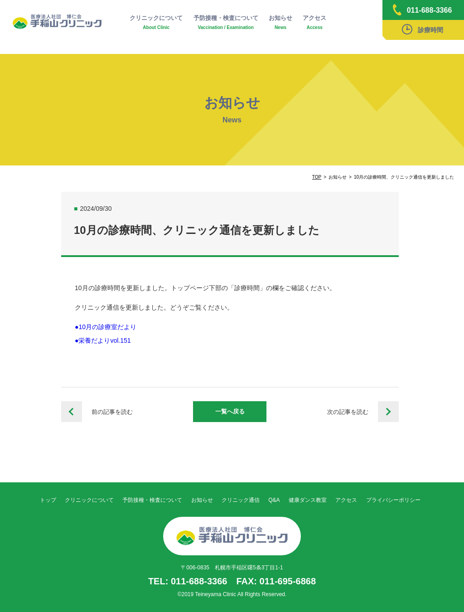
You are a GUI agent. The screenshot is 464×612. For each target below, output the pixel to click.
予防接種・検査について (225, 23)
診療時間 (422, 29)
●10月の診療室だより (105, 326)
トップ (48, 500)
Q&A (274, 500)
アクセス (314, 23)
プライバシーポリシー (393, 500)
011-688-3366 (422, 9)
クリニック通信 (241, 500)
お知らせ (280, 23)
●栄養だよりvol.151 (103, 340)
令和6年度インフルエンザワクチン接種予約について (71, 411)
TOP (316, 177)
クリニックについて (156, 23)
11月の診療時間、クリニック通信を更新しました (388, 411)
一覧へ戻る (230, 411)
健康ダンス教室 (308, 500)
